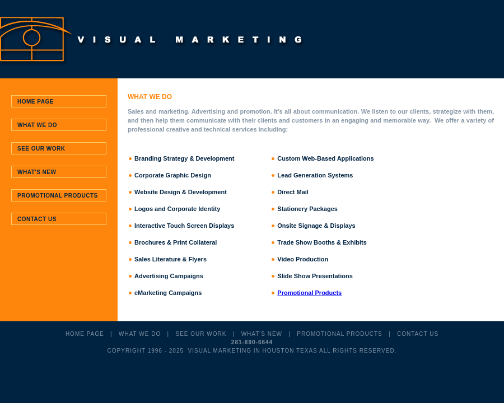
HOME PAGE (85, 334)
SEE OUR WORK (200, 334)
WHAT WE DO (140, 334)
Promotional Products (309, 292)
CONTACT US (417, 334)
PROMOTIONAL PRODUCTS (339, 334)
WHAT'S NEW (261, 334)
